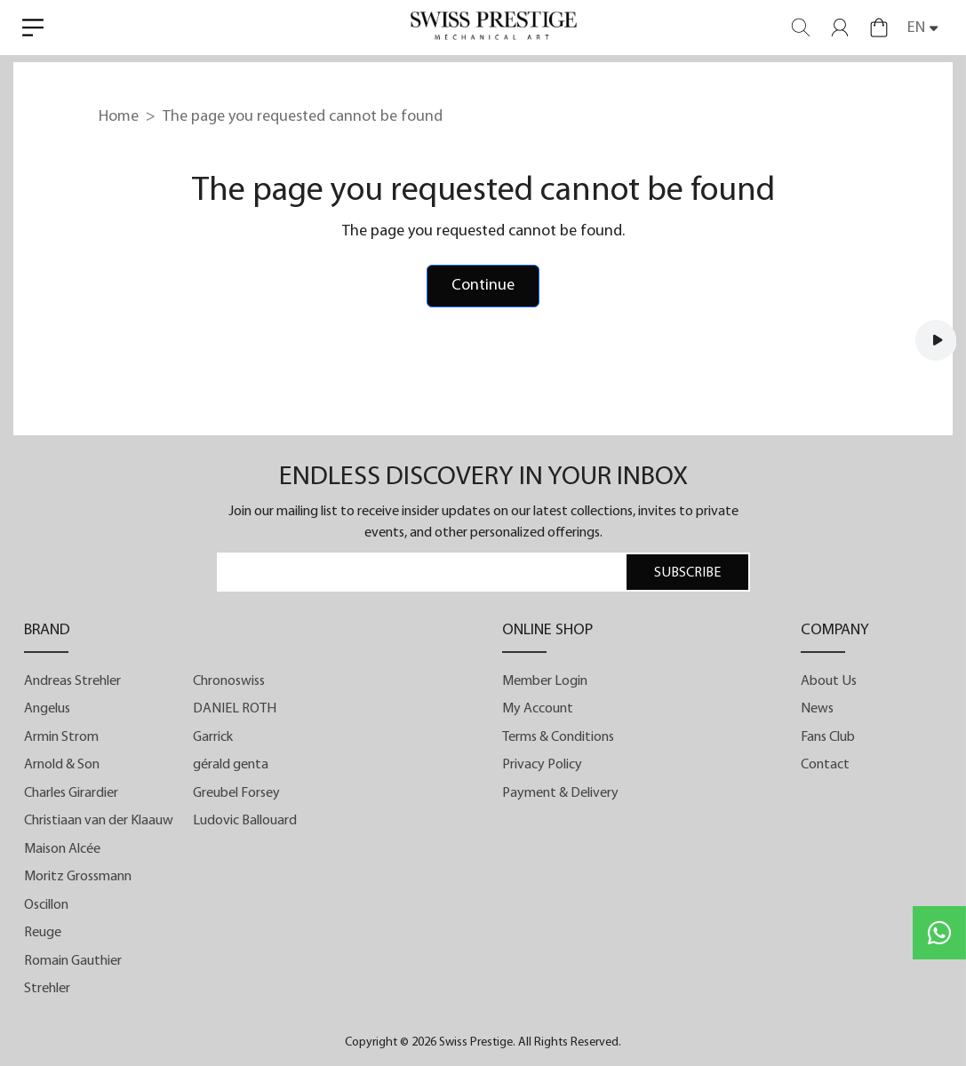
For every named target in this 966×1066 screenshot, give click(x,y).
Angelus (47, 710)
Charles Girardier (71, 794)
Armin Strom (61, 738)
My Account (537, 710)
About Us (829, 682)
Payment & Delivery (560, 794)
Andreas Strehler (72, 682)
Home (119, 116)
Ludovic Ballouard (245, 822)
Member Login (544, 682)
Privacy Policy (542, 766)
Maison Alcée (62, 850)
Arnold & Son (62, 766)
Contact (825, 766)
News (817, 710)
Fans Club (828, 738)
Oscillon (46, 906)
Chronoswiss (229, 682)
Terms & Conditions (558, 738)
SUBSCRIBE (687, 574)
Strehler (47, 989)
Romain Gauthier (73, 962)
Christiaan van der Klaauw (98, 822)
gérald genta (230, 766)
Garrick (213, 738)
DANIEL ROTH (234, 710)
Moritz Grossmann (78, 878)
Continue (483, 286)
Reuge (42, 934)
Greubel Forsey (236, 794)
